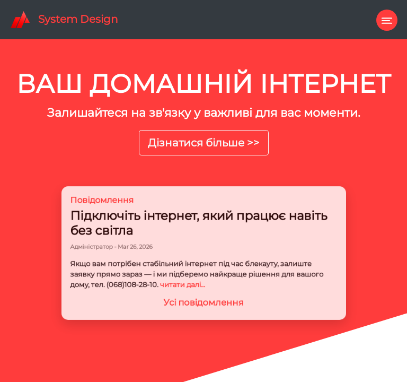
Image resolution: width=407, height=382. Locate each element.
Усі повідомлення (204, 295)
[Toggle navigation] (384, 17)
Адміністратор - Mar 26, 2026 (125, 248)
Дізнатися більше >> (204, 142)
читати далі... (185, 280)
